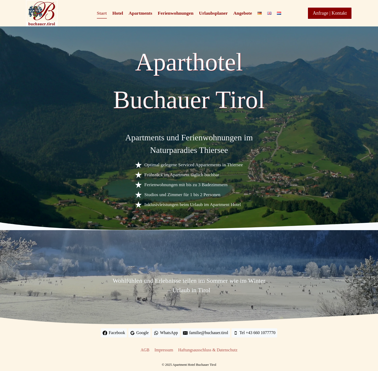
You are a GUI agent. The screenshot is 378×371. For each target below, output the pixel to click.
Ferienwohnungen (175, 13)
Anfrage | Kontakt (330, 13)
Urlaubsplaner (213, 13)
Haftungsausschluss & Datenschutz (208, 350)
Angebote (242, 13)
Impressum (163, 350)
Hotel (117, 13)
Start (102, 13)
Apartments (140, 13)
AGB (145, 350)
